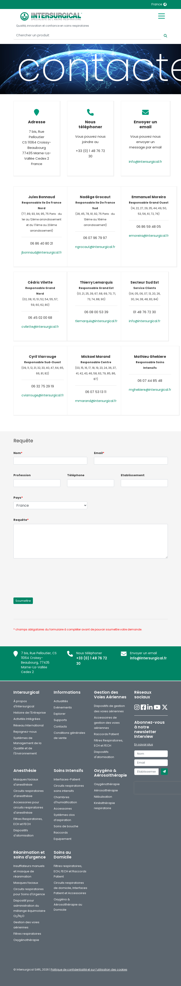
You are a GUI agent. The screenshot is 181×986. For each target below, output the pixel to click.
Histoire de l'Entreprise (29, 712)
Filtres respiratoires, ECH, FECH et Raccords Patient (70, 871)
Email (99, 453)
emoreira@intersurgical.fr (149, 235)
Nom (17, 453)
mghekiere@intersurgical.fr (150, 389)
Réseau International (28, 725)
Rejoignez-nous (25, 732)
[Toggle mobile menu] (161, 15)
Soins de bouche (66, 826)
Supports (60, 720)
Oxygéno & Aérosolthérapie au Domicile (68, 904)
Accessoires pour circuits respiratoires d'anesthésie (28, 807)
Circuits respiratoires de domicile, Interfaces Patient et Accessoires (70, 888)
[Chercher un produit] (87, 35)
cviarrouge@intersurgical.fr (42, 395)
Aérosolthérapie (106, 790)
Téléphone (75, 475)
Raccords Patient (106, 734)
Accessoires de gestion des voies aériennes (107, 722)
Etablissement (133, 475)
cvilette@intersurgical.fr (40, 326)
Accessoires (63, 808)
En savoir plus (143, 744)
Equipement (62, 839)
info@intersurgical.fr (145, 161)
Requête (21, 520)
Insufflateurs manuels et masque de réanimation (29, 871)
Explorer (60, 714)
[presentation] (47, 575)
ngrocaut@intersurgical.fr (95, 247)
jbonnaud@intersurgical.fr (41, 252)
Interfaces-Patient (67, 779)
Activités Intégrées (26, 719)
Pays (18, 497)
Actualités (61, 701)
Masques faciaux (25, 883)
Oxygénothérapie (107, 784)
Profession (22, 475)
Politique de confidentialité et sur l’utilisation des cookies (89, 969)
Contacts (60, 726)
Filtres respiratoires (27, 934)
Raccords (61, 832)
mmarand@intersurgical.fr (96, 401)
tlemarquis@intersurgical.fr (96, 321)
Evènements (63, 707)
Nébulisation (103, 797)
